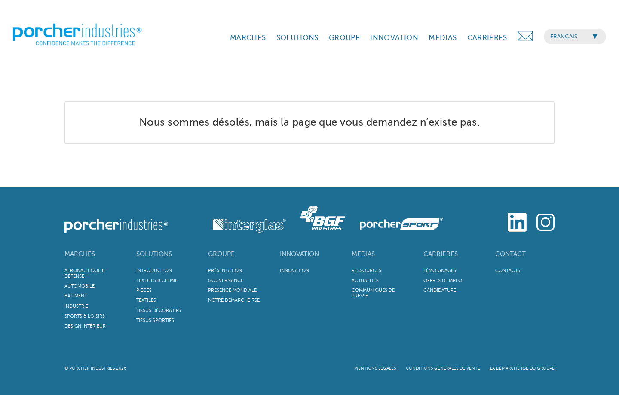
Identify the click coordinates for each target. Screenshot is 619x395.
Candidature (439, 290)
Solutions (154, 254)
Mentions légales (375, 368)
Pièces (144, 290)
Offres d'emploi (443, 280)
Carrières (440, 254)
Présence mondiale (232, 290)
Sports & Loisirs (84, 316)
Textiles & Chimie (157, 280)
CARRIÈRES (487, 38)
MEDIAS (443, 38)
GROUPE (344, 38)
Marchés (79, 254)
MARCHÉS (248, 38)
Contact (510, 254)
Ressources (366, 270)
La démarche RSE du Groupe (522, 368)
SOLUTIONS (297, 38)
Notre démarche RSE (234, 300)
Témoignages (439, 270)
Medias (363, 254)
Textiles (146, 300)
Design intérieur (85, 326)
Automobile (79, 286)
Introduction (154, 270)
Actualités (365, 280)
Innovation (299, 254)
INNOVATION (394, 38)
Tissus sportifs (155, 320)
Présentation (225, 270)
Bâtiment (75, 296)
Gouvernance (225, 280)
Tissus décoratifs (158, 310)
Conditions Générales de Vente (443, 368)
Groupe (221, 254)
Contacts (507, 270)
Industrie (76, 306)
